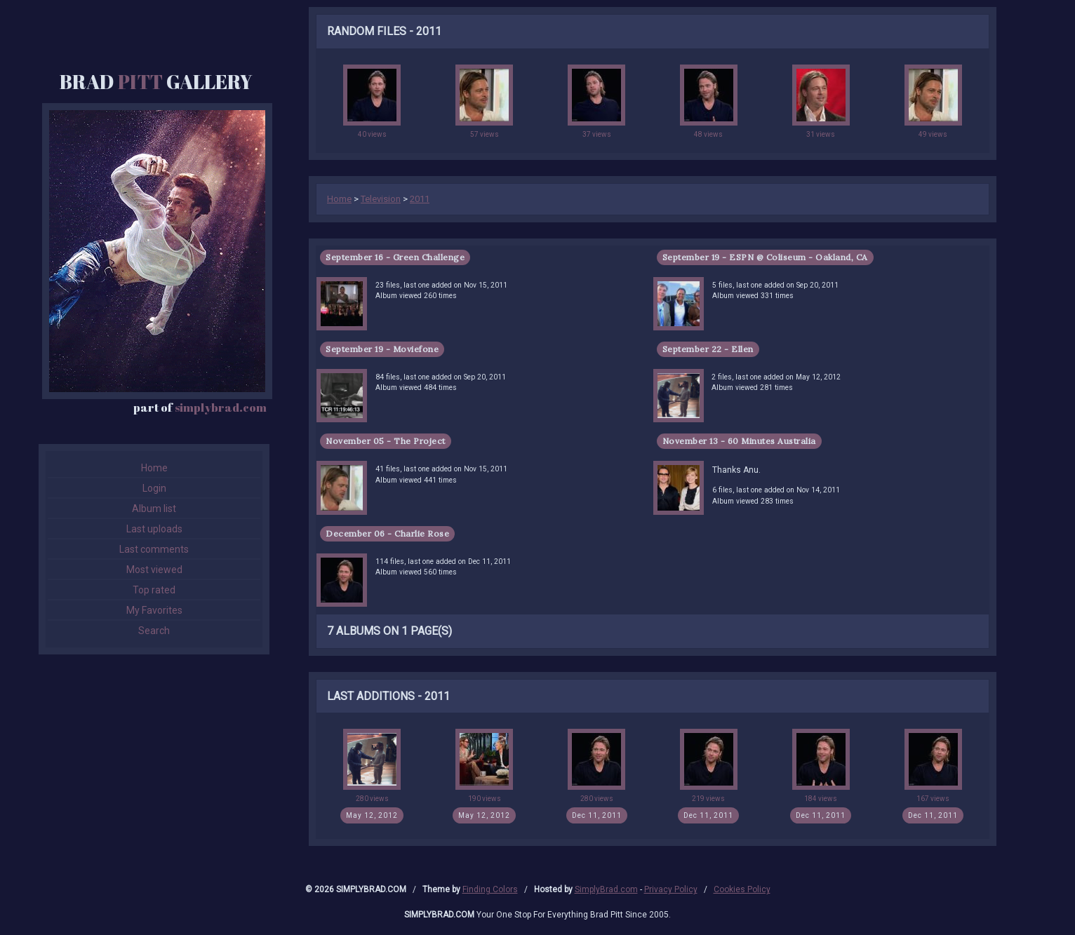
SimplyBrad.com (606, 889)
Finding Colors (490, 889)
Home (154, 467)
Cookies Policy (742, 889)
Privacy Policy (670, 889)
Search (154, 630)
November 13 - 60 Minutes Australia (739, 441)
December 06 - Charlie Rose (387, 533)
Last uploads (154, 528)
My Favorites (154, 610)
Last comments (154, 549)
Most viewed (154, 569)
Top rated (154, 590)
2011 (419, 199)
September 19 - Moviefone (382, 349)
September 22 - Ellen (708, 349)
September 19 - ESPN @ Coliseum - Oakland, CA (765, 257)
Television (381, 199)
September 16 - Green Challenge (395, 257)
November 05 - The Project (386, 441)
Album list (154, 508)
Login (154, 488)
